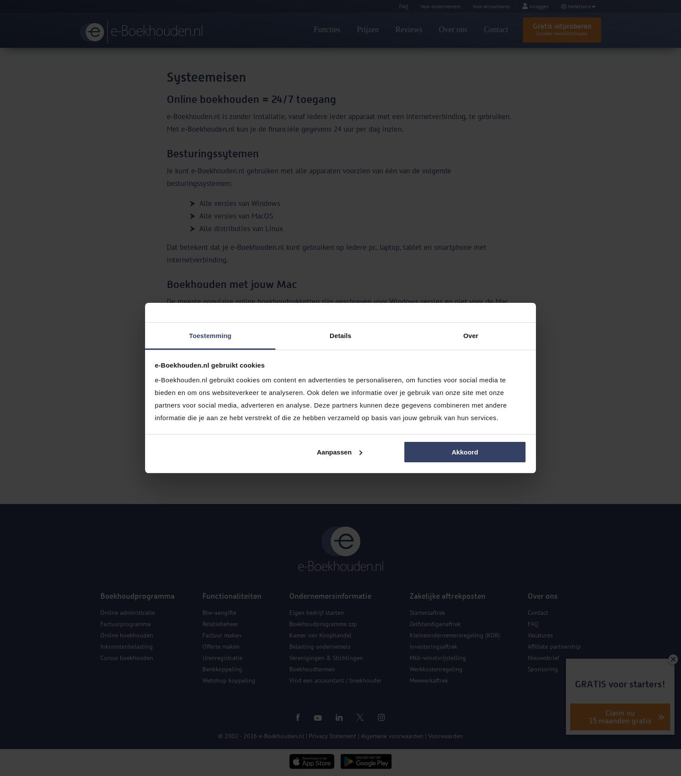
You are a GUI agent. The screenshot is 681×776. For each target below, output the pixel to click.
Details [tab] (340, 335)
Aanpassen (339, 452)
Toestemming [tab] (210, 335)
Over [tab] (471, 335)
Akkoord (465, 452)
